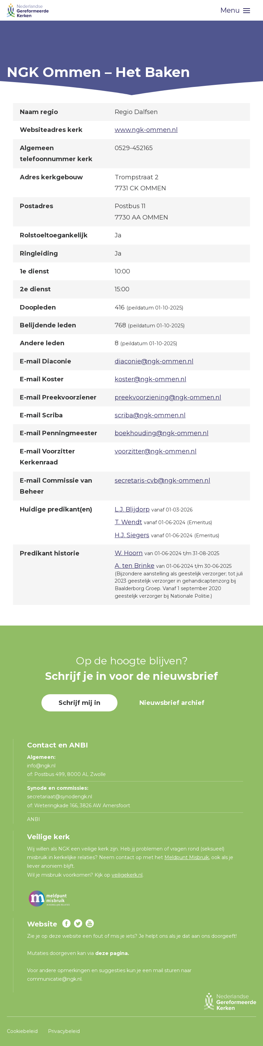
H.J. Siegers (132, 535)
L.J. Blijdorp (132, 509)
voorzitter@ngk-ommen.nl (156, 451)
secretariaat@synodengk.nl (59, 797)
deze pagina (111, 953)
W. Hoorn (129, 553)
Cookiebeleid (22, 1031)
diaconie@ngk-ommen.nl (154, 361)
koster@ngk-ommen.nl (150, 379)
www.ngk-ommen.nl (146, 130)
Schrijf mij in (79, 703)
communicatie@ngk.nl (54, 979)
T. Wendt (128, 522)
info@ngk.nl (42, 766)
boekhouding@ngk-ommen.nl (162, 433)
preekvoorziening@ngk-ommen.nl (168, 397)
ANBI (33, 819)
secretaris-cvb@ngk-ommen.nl (162, 480)
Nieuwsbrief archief (171, 703)
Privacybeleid (64, 1031)
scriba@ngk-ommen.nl (150, 415)
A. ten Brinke (134, 566)
